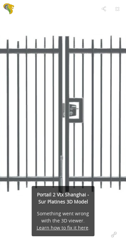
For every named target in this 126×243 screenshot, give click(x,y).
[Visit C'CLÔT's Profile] (8, 8)
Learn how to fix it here (62, 227)
